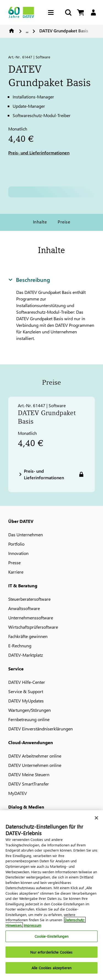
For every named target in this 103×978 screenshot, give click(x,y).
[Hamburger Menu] (52, 12)
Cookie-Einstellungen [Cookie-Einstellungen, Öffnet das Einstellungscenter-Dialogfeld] (52, 936)
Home (11, 30)
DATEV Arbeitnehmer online (34, 756)
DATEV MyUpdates (26, 701)
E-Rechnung (19, 645)
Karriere (15, 572)
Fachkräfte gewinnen (28, 636)
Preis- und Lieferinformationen (38, 152)
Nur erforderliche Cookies (51, 952)
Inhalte (40, 222)
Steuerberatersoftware (29, 599)
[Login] (93, 12)
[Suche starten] (68, 12)
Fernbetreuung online (28, 719)
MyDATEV (17, 793)
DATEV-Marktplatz (25, 655)
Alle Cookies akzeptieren (51, 967)
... (27, 30)
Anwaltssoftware (24, 608)
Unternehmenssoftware (30, 617)
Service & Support (25, 691)
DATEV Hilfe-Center (26, 682)
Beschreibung (29, 279)
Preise (64, 222)
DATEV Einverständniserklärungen (40, 729)
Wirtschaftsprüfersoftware (33, 627)
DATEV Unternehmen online (34, 765)
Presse (14, 562)
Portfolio (16, 544)
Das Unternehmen (25, 534)
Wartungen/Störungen (29, 710)
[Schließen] (96, 818)
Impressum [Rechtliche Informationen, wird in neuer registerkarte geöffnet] (32, 925)
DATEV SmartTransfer (28, 784)
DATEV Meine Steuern (28, 774)
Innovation (18, 553)
